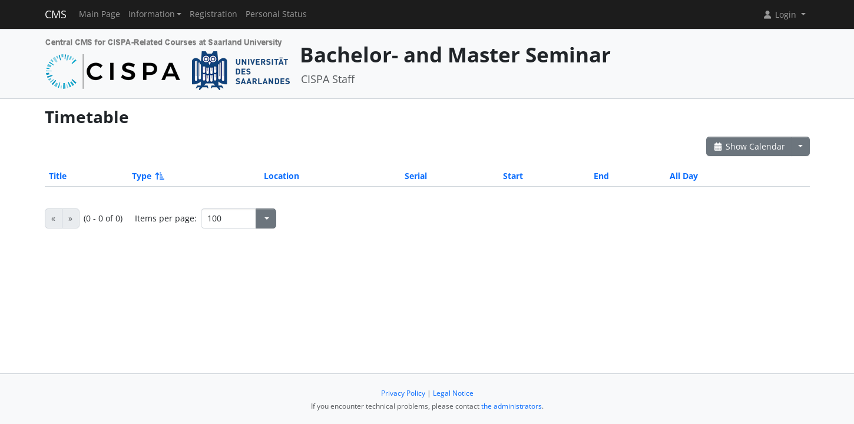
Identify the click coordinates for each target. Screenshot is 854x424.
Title (58, 175)
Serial (416, 175)
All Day (684, 175)
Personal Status (276, 14)
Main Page (99, 14)
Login (780, 14)
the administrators (511, 406)
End (601, 175)
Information (151, 14)
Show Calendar (749, 146)
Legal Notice (453, 393)
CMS (56, 14)
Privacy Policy (403, 393)
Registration (213, 14)
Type (147, 176)
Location (281, 175)
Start (513, 175)
